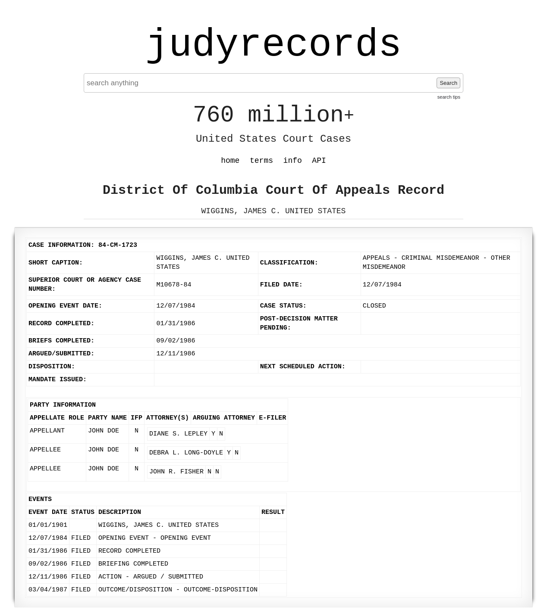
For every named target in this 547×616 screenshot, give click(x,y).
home (230, 160)
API (319, 160)
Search (448, 83)
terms (261, 160)
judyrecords (273, 45)
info (292, 160)
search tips (448, 97)
